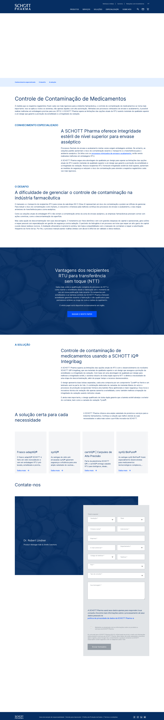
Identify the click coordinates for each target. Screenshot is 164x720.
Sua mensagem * (95, 630)
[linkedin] (141, 717)
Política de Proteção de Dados (93, 717)
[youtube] (145, 717)
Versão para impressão (73, 717)
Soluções (98, 9)
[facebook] (134, 717)
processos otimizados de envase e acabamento (111, 153)
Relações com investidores (135, 4)
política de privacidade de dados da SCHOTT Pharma (110, 663)
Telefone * (123, 602)
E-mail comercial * (96, 592)
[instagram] (138, 717)
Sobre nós (127, 9)
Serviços (86, 9)
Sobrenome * (124, 574)
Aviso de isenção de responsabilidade (51, 717)
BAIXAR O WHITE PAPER (82, 359)
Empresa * (93, 583)
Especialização (112, 9)
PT (148, 4)
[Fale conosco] (143, 9)
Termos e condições (111, 717)
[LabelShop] (148, 9)
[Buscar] (138, 9)
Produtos (74, 9)
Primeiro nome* (95, 574)
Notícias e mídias (108, 4)
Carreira (120, 4)
